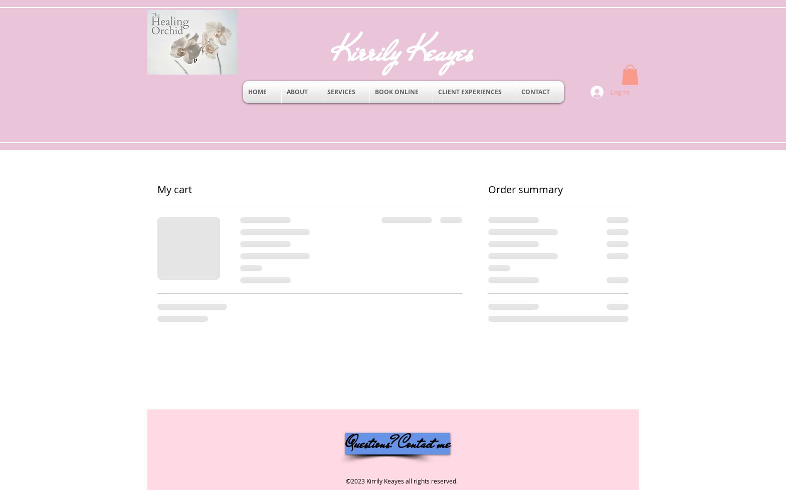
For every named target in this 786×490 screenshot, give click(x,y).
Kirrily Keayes (418, 52)
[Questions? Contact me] (397, 443)
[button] (630, 75)
